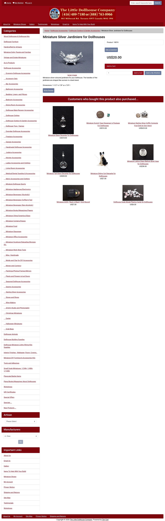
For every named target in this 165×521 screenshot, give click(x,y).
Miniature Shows (19, 24)
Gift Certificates (9, 392)
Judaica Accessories (12, 152)
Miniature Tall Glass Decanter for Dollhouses (63, 174)
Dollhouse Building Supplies (14, 340)
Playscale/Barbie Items (12, 376)
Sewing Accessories (12, 287)
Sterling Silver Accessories (15, 292)
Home (7, 3)
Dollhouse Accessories (59, 31)
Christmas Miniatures (13, 313)
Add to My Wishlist (153, 73)
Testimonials (42, 24)
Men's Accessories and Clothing (17, 179)
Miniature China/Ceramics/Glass (17, 216)
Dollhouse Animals (11, 334)
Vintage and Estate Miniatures (15, 58)
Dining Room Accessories (14, 105)
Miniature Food (10, 226)
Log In (28, 3)
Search (157, 3)
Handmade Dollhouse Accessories (18, 147)
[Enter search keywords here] (142, 3)
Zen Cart (105, 520)
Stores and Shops (11, 297)
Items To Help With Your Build (84, 24)
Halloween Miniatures (13, 324)
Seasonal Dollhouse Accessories (17, 282)
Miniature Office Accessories (15, 237)
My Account (8, 482)
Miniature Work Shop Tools (15, 250)
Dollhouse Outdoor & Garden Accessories (84, 31)
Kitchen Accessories (12, 158)
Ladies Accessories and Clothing (17, 163)
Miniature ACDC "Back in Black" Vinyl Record (73, 202)
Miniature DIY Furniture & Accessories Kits (19, 358)
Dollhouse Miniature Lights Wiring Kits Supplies (18, 346)
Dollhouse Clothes (11, 116)
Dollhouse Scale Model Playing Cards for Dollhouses (133, 202)
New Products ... (10, 408)
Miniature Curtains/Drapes (15, 221)
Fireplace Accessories (13, 137)
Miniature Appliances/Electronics (17, 189)
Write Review (48, 90)
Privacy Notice (9, 487)
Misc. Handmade (11, 255)
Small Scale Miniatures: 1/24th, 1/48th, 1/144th (18, 369)
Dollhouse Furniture (11, 42)
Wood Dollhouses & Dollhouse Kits (17, 36)
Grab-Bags (9, 329)
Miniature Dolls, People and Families (17, 52)
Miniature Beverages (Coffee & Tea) (18, 200)
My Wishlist (18, 3)
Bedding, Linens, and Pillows (15, 94)
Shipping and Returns (12, 492)
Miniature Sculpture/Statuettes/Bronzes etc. (20, 243)
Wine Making (10, 303)
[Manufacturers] (20, 436)
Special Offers (9, 397)
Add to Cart (138, 73)
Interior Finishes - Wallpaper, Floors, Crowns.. (20, 353)
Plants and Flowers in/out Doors (17, 276)
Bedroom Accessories (13, 100)
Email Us (66, 24)
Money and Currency (12, 266)
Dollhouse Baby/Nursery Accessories (19, 110)
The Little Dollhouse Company (81, 520)
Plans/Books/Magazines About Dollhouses (20, 382)
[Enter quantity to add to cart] (120, 73)
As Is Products (9, 63)
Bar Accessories (11, 84)
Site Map (7, 498)
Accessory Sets (10, 79)
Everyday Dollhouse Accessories (17, 131)
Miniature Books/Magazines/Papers (18, 210)
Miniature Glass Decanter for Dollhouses (63, 135)
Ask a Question (111, 50)
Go (21, 442)
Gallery (32, 24)
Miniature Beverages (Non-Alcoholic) (18, 205)
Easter (7, 318)
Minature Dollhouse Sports (15, 184)
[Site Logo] (82, 14)
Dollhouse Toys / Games (14, 126)
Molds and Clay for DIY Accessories (18, 260)
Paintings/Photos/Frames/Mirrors (17, 271)
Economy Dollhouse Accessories (17, 73)
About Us (6, 24)
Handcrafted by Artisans (13, 47)
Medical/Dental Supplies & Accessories (19, 174)
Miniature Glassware (12, 232)
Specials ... (8, 403)
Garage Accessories (12, 142)
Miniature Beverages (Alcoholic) (17, 195)
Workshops (55, 24)
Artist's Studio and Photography (16, 308)
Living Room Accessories (14, 168)
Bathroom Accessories (13, 89)
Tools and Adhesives (11, 363)
